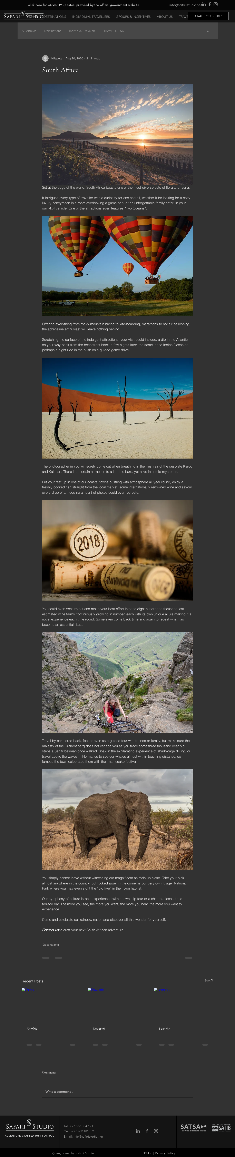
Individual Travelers (82, 31)
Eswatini (99, 1028)
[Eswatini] (117, 1004)
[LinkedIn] (203, 4)
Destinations (52, 31)
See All (209, 980)
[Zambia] (51, 1004)
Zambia (32, 1028)
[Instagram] (215, 4)
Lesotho (164, 1028)
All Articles (29, 31)
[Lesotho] (184, 1004)
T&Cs (148, 1153)
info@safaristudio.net (185, 5)
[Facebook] (209, 4)
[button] (54, 16)
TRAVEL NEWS (114, 31)
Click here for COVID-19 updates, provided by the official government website (83, 5)
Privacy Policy (165, 1153)
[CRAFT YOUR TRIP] (208, 16)
